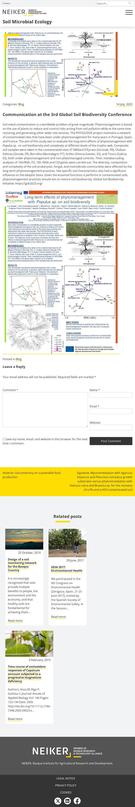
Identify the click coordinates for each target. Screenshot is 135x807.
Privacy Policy (65, 785)
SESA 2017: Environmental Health (66, 569)
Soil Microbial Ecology (27, 22)
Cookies (66, 792)
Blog (21, 104)
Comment (10, 390)
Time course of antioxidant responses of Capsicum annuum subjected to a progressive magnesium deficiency (27, 674)
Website (95, 423)
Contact (6, 3)
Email (94, 406)
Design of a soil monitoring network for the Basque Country (22, 564)
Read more (15, 621)
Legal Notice (65, 778)
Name (95, 390)
